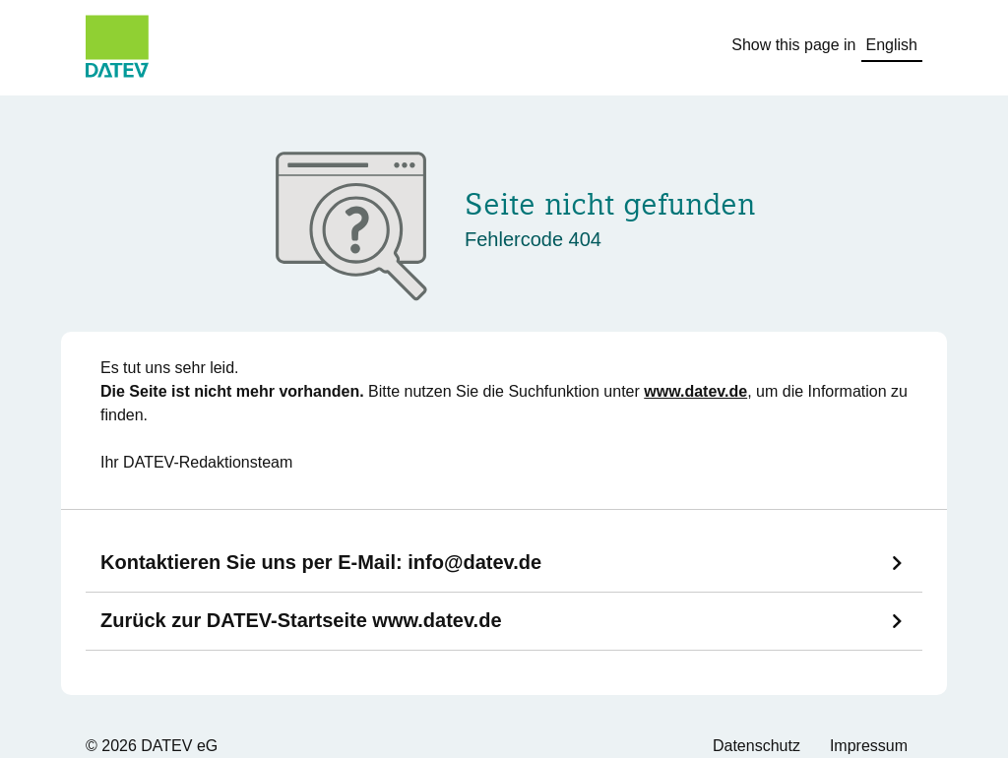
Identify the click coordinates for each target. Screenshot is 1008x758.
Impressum (869, 745)
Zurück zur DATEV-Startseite (301, 620)
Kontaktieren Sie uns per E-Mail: (320, 562)
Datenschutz (756, 745)
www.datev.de (695, 391)
